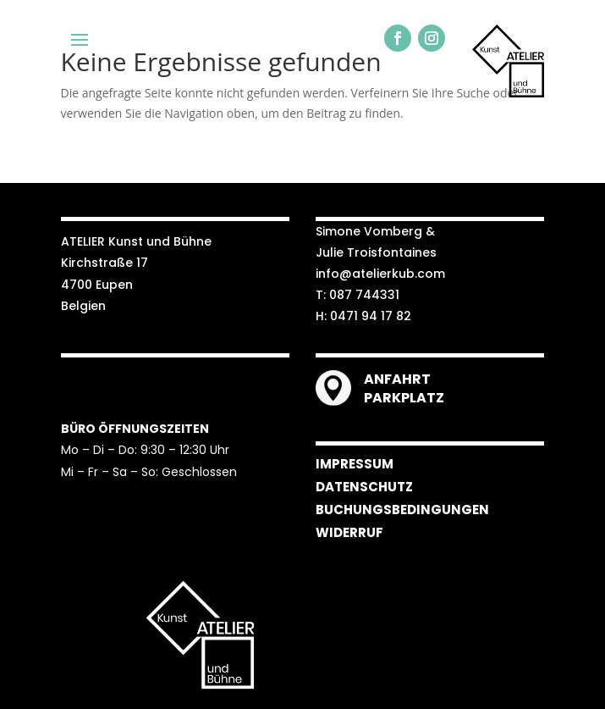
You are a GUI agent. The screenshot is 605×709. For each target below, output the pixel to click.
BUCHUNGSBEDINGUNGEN (402, 509)
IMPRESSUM (354, 464)
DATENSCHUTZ (364, 487)
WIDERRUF (349, 532)
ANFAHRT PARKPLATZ (404, 388)
